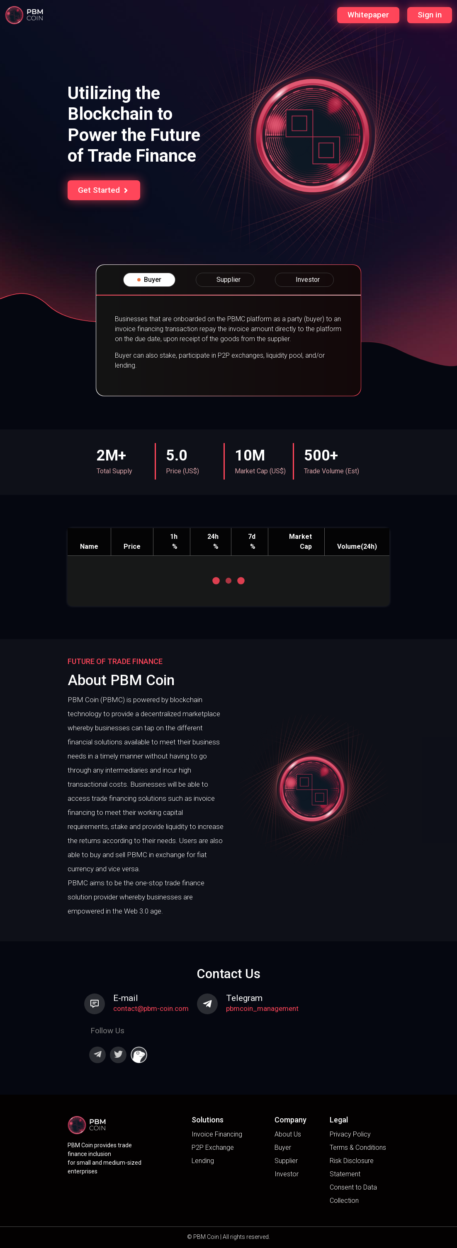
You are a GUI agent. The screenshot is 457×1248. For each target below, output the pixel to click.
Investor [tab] (304, 280)
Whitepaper (368, 14)
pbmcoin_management (262, 1008)
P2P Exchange (213, 1147)
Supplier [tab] (225, 280)
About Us (288, 1134)
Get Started (104, 190)
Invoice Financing (217, 1134)
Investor (287, 1174)
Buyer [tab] (149, 280)
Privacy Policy (350, 1134)
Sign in (430, 14)
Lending (203, 1161)
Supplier (286, 1161)
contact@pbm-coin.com (151, 1008)
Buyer (283, 1147)
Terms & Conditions (358, 1147)
